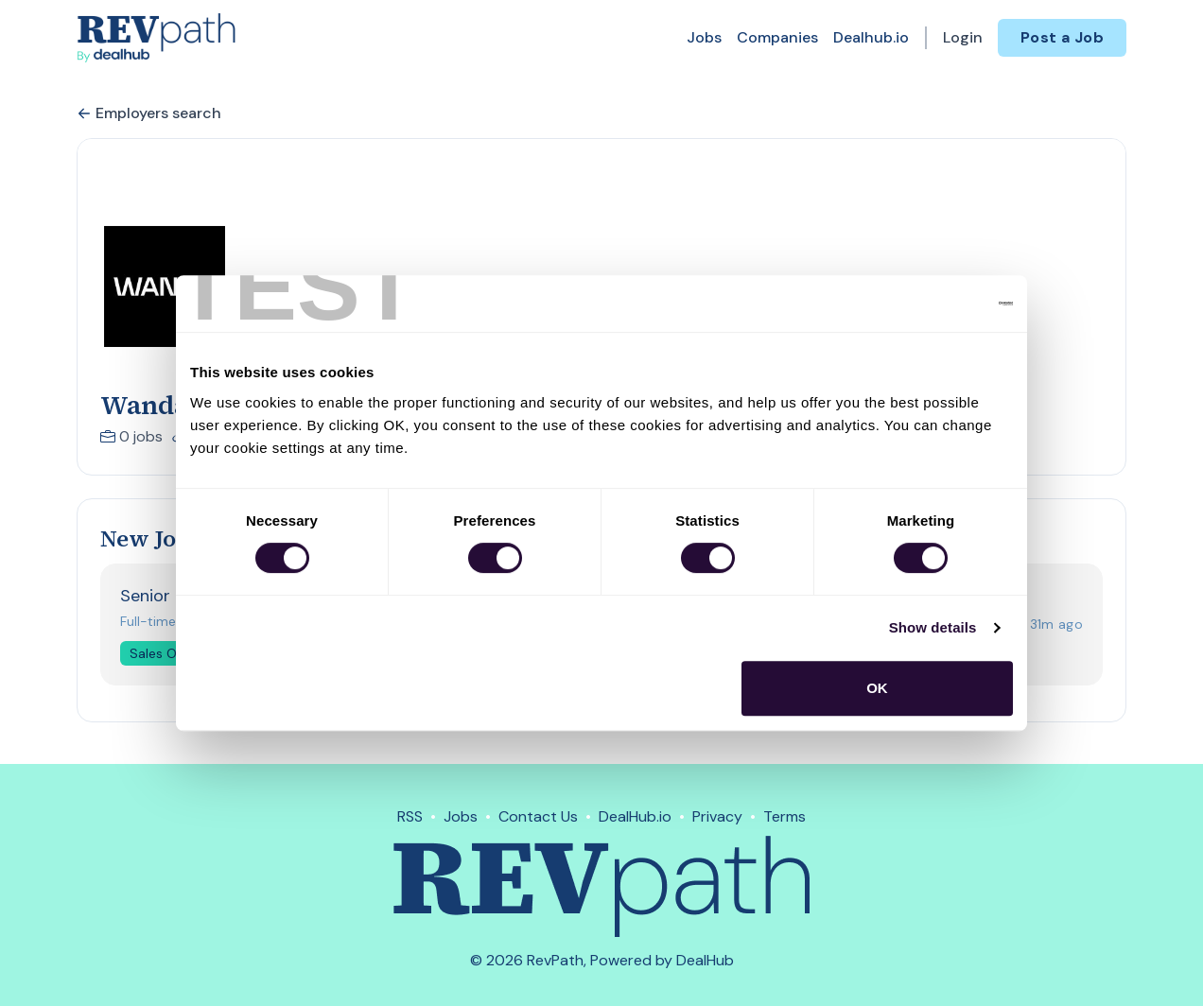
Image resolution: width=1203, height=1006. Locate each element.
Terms (784, 816)
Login (963, 37)
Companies (777, 37)
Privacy (717, 816)
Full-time (148, 621)
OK (877, 688)
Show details (933, 627)
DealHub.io (635, 816)
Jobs (704, 37)
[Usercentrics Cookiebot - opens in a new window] (930, 303)
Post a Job (1062, 37)
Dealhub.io (871, 37)
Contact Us (538, 816)
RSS (410, 816)
